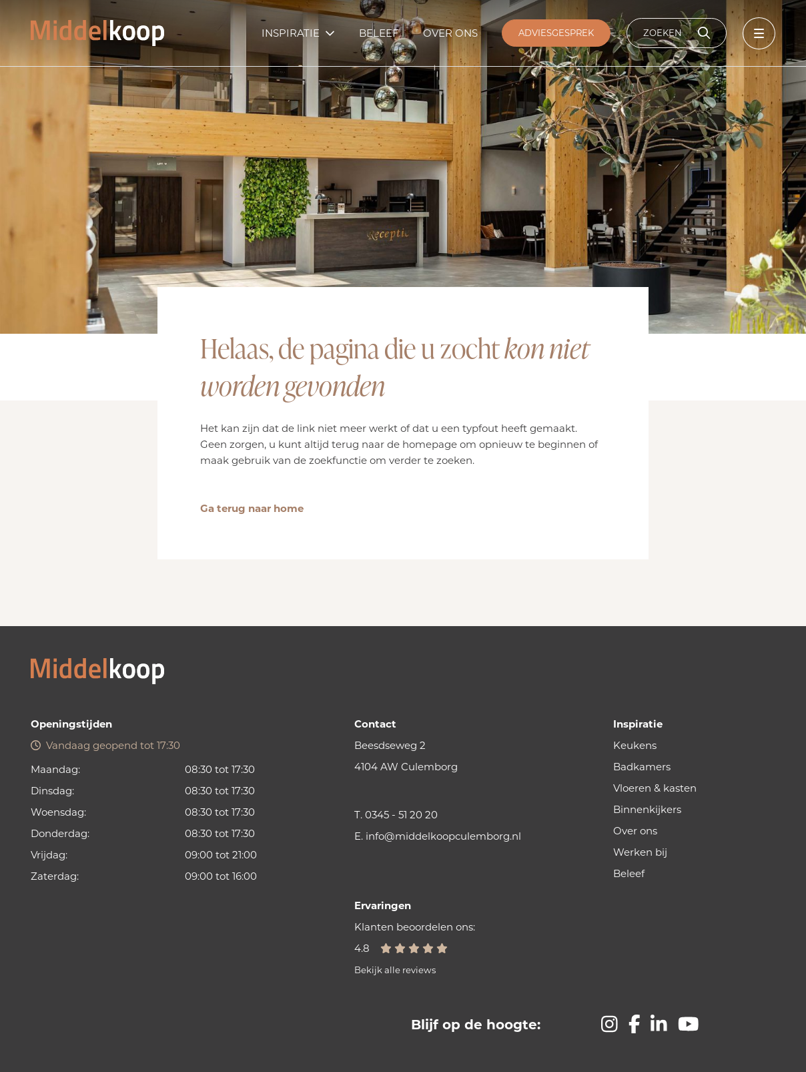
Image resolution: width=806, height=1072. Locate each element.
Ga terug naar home (252, 508)
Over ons (450, 33)
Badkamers (642, 766)
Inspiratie (291, 33)
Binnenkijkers (647, 809)
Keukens (635, 745)
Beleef (379, 33)
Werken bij (640, 852)
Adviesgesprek (556, 32)
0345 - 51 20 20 (401, 814)
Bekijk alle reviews (395, 970)
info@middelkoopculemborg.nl (443, 836)
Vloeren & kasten (655, 788)
